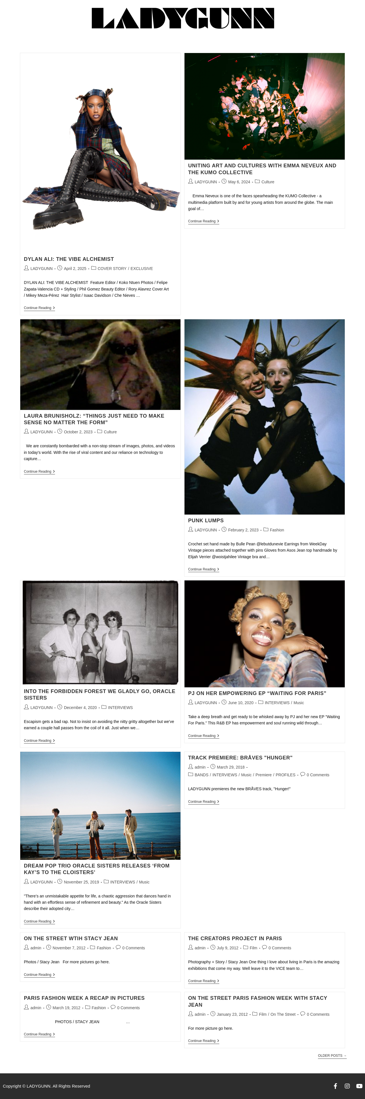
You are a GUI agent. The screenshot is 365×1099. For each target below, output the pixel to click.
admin (200, 767)
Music (298, 702)
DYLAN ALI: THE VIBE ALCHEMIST (70, 259)
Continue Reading (39, 308)
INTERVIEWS (120, 707)
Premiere (264, 775)
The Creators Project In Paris (235, 938)
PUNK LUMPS (206, 520)
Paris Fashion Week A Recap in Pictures (84, 998)
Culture (267, 182)
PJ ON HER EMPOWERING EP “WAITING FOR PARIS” (257, 693)
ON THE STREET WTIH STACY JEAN (71, 938)
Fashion (277, 530)
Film (253, 948)
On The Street (283, 1014)
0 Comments (318, 775)
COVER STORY (112, 268)
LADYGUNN (42, 268)
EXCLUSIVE (142, 268)
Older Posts (332, 1056)
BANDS (201, 775)
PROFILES (285, 775)
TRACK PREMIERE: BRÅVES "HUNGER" (240, 758)
